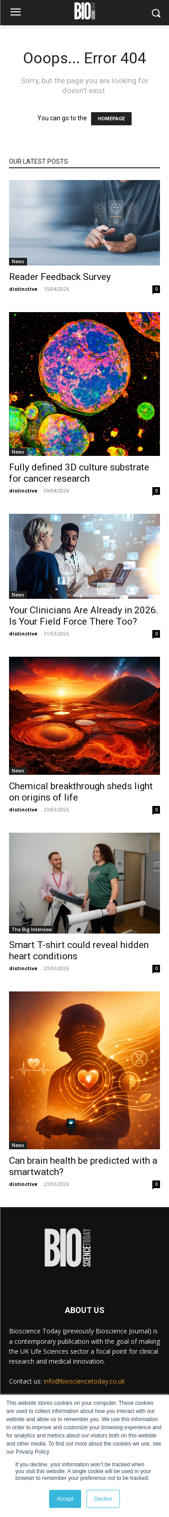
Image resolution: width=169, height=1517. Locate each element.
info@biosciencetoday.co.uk (84, 1381)
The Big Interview (32, 929)
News (18, 261)
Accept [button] (65, 1499)
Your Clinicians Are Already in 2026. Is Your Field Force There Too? (83, 616)
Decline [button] (103, 1499)
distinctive (23, 288)
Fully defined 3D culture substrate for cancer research (79, 473)
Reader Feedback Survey (60, 276)
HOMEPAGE (111, 119)
